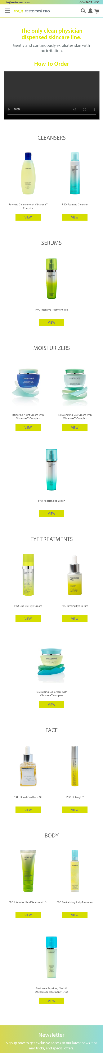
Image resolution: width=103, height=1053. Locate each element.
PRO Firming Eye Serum (75, 605)
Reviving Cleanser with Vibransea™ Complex (28, 206)
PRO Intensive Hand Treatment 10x (28, 902)
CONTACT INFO (89, 2)
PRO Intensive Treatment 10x (51, 309)
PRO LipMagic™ (75, 797)
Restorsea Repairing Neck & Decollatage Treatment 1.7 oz (51, 989)
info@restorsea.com (17, 2)
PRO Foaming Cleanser (75, 204)
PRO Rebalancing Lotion (51, 500)
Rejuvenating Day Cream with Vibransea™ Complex (75, 416)
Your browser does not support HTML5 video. (52, 95)
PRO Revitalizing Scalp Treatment (75, 902)
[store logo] (32, 11)
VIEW (28, 217)
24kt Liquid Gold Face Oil (28, 797)
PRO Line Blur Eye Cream (28, 605)
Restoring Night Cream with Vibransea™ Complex (28, 416)
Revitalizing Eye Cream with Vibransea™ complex (51, 693)
